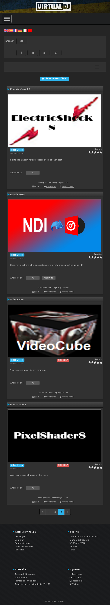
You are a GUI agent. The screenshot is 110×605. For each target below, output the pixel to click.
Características (22, 543)
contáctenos (21, 577)
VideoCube (17, 299)
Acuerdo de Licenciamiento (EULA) (32, 584)
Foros (72, 549)
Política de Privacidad (25, 580)
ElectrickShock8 (20, 89)
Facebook (76, 574)
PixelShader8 (18, 404)
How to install (68, 186)
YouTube (75, 577)
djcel (99, 149)
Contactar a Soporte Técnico (84, 536)
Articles (73, 546)
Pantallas (19, 549)
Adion (99, 254)
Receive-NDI (17, 194)
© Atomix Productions (55, 601)
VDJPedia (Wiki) (78, 543)
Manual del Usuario (79, 540)
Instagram (76, 580)
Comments (51, 186)
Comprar (19, 540)
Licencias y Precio (24, 546)
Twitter (74, 584)
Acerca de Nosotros (25, 574)
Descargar (20, 536)
